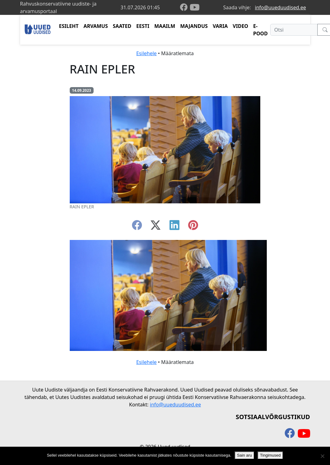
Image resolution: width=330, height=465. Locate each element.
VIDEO (240, 26)
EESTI (142, 26)
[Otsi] (294, 30)
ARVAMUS (96, 26)
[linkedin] (174, 227)
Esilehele (146, 53)
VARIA (220, 26)
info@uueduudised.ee (280, 7)
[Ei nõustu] (322, 456)
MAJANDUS (194, 26)
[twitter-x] (155, 227)
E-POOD (260, 30)
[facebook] (185, 7)
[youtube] (194, 7)
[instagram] (193, 227)
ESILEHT (68, 26)
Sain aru (244, 455)
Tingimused (270, 455)
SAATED (122, 26)
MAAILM (164, 26)
